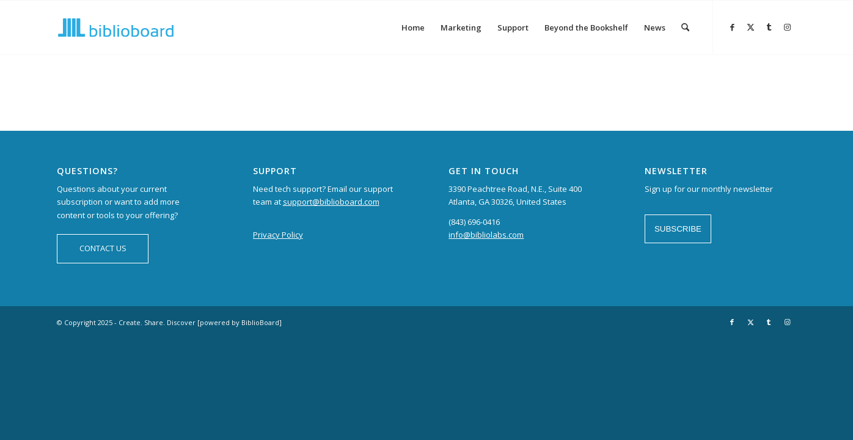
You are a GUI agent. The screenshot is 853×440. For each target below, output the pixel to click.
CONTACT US (102, 248)
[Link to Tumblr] (769, 27)
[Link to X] (750, 27)
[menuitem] (413, 27)
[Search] (685, 27)
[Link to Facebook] (732, 27)
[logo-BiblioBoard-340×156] (115, 27)
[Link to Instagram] (787, 27)
